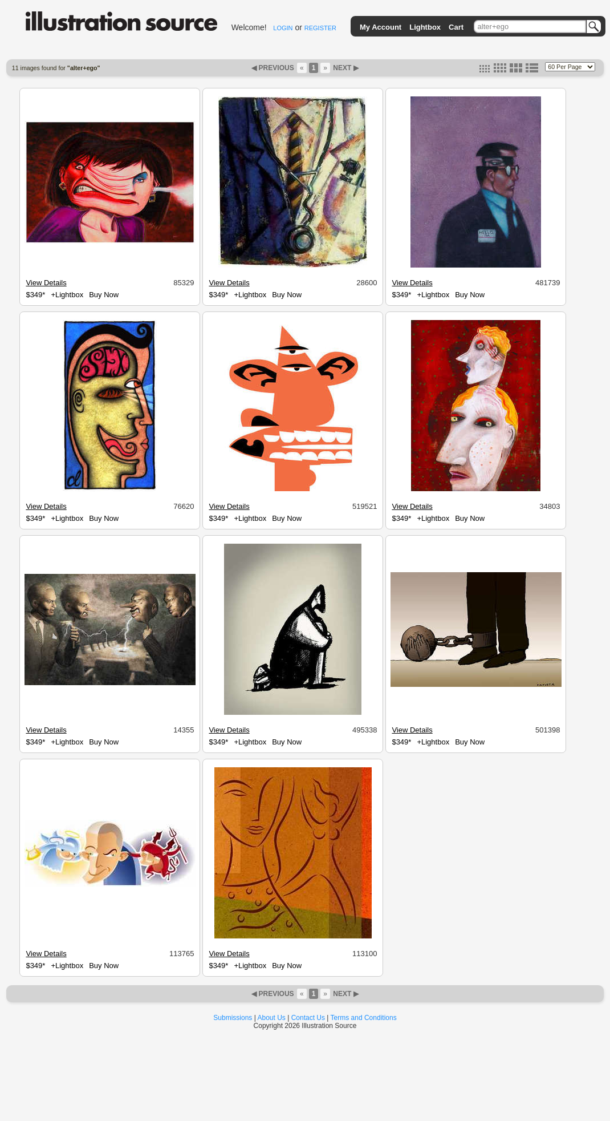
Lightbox (425, 27)
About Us (272, 1018)
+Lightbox (67, 294)
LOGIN (282, 28)
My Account (380, 27)
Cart (456, 27)
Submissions (232, 1018)
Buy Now (104, 294)
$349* (35, 294)
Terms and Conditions (364, 1018)
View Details (46, 282)
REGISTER (320, 28)
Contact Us (308, 1018)
